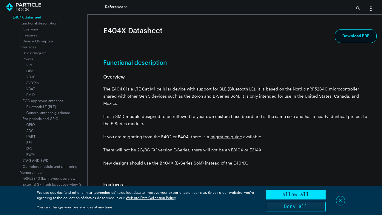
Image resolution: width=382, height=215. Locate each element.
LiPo (29, 71)
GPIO (30, 124)
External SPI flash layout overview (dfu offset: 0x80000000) (72, 184)
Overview (31, 29)
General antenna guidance (48, 112)
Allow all (295, 194)
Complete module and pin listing (50, 166)
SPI (29, 142)
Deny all (296, 206)
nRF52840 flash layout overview (49, 178)
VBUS (31, 77)
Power (28, 59)
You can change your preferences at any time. (75, 207)
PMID (30, 95)
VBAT (30, 89)
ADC (30, 130)
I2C (29, 148)
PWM (30, 154)
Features (30, 35)
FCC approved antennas (43, 101)
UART (31, 136)
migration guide (226, 136)
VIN (29, 65)
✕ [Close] (340, 200)
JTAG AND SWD (35, 160)
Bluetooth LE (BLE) (41, 107)
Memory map (31, 172)
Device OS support (39, 41)
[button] (371, 9)
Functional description (38, 23)
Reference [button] (116, 6)
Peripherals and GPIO (40, 118)
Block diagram (35, 53)
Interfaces (28, 47)
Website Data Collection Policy (150, 198)
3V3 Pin (32, 83)
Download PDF (355, 35)
